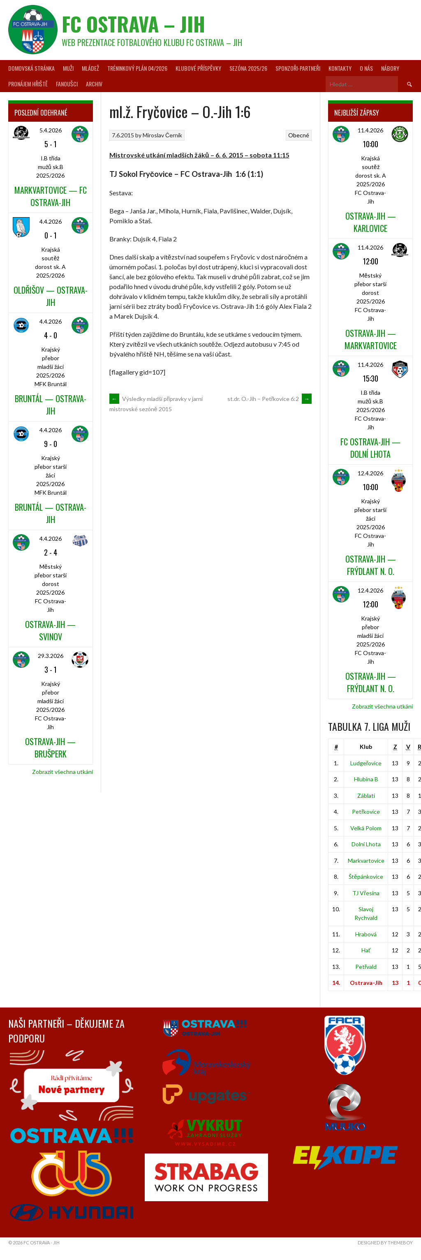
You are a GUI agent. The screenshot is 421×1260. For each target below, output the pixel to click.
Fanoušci (67, 83)
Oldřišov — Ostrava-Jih (51, 296)
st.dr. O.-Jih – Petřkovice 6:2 (269, 398)
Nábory (390, 68)
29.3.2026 (50, 655)
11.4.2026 (370, 130)
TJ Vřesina (365, 892)
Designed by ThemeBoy (385, 1242)
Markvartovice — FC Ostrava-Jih (50, 196)
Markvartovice (366, 860)
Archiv (94, 83)
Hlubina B (366, 779)
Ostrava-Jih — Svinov (50, 630)
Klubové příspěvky (198, 68)
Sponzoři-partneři (297, 68)
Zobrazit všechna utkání (62, 771)
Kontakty (340, 68)
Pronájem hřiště (28, 83)
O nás (366, 68)
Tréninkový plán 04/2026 (137, 68)
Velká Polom (366, 828)
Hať (365, 950)
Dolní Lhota (366, 844)
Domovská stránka (31, 68)
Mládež (90, 68)
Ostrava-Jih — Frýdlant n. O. (370, 565)
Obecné (298, 135)
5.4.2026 (50, 130)
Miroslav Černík (162, 135)
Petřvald (366, 966)
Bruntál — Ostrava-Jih (50, 404)
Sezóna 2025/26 (248, 68)
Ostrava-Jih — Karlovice (370, 222)
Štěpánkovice (366, 876)
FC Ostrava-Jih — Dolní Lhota (370, 447)
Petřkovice (366, 811)
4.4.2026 (50, 221)
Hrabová (366, 934)
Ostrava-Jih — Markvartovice (371, 339)
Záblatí (366, 795)
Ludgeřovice (366, 763)
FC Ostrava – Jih (133, 23)
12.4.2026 (370, 473)
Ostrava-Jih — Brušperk (50, 747)
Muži (68, 68)
